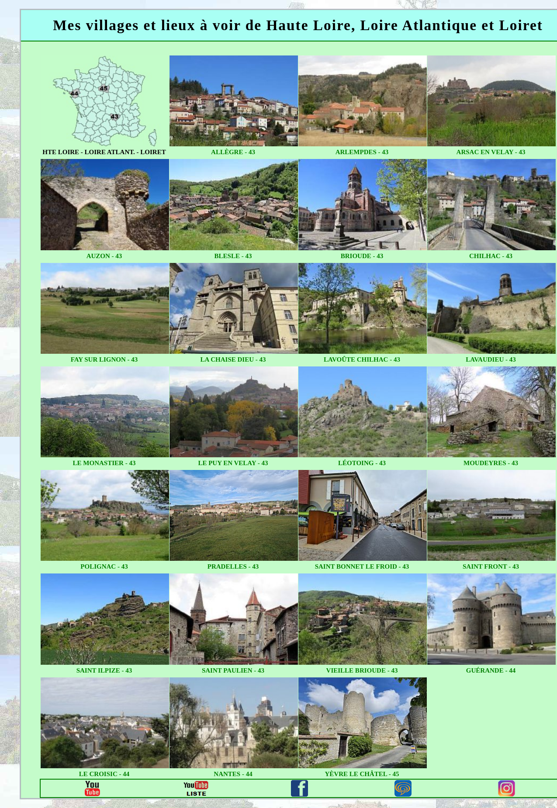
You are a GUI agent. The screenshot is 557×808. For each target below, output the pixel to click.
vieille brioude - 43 (362, 670)
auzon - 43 (104, 255)
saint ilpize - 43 (104, 670)
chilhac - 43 (490, 255)
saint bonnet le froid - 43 (362, 566)
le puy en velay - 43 (233, 462)
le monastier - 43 (104, 462)
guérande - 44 (490, 670)
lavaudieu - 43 (490, 359)
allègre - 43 (233, 151)
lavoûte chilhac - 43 (362, 359)
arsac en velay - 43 (491, 151)
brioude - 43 (362, 255)
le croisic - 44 (104, 773)
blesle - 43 (233, 255)
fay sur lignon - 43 (104, 359)
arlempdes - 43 (362, 151)
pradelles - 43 (233, 566)
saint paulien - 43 (233, 670)
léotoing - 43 (362, 462)
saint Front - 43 (491, 566)
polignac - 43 (104, 566)
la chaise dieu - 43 (233, 359)
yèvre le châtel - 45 (362, 773)
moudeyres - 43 (491, 462)
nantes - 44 (233, 773)
